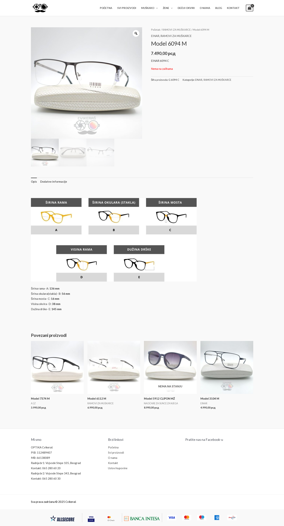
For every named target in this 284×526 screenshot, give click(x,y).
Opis (34, 181)
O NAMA (205, 7)
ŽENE (166, 7)
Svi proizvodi (116, 452)
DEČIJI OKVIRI (186, 7)
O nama (112, 457)
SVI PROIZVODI (126, 7)
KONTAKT (233, 7)
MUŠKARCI (147, 7)
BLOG (218, 7)
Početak (155, 29)
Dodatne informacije (53, 181)
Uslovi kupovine (117, 468)
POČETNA (106, 7)
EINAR (155, 35)
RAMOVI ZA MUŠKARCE (176, 29)
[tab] (34, 182)
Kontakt (113, 463)
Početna (113, 447)
